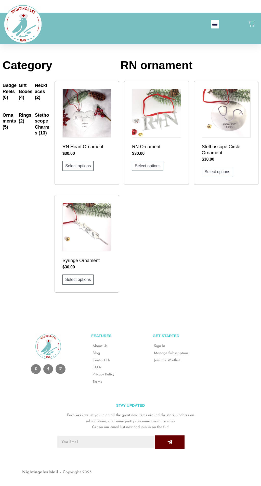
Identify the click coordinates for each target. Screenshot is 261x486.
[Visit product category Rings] (26, 118)
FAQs (97, 367)
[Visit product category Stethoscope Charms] (42, 124)
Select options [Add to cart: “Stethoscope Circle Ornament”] (217, 172)
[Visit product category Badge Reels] (10, 91)
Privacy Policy (103, 374)
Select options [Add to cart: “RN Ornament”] (148, 166)
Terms (97, 382)
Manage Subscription (171, 353)
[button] (215, 24)
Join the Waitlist (167, 360)
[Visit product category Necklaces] (42, 91)
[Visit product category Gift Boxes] (26, 91)
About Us (100, 346)
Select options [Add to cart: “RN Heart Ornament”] (78, 166)
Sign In (159, 346)
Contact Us (101, 360)
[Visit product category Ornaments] (10, 121)
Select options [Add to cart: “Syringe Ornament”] (78, 279)
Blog (96, 353)
